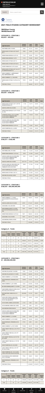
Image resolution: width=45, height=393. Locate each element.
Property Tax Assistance (6, 21)
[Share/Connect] (13, 390)
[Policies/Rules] (31, 390)
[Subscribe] (22, 389)
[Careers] (40, 389)
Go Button (42, 12)
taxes (6, 19)
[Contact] (4, 389)
